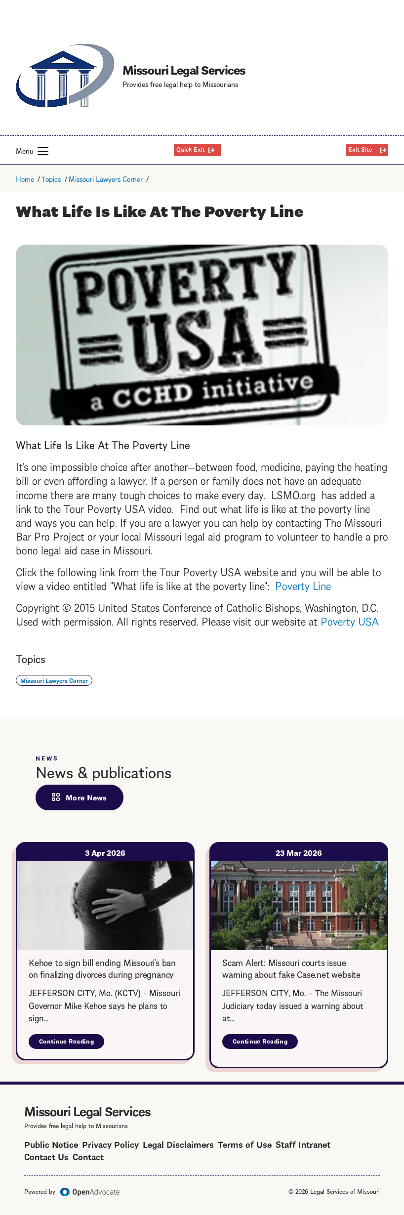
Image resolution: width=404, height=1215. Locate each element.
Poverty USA (350, 620)
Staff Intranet (303, 1143)
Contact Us (46, 1156)
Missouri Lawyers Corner (106, 178)
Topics (51, 178)
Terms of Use (245, 1143)
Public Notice (51, 1143)
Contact (88, 1156)
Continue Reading (71, 1042)
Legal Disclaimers (178, 1143)
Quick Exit (190, 149)
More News (86, 797)
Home (25, 178)
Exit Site (360, 149)
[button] (43, 151)
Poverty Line (303, 584)
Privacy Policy (110, 1143)
